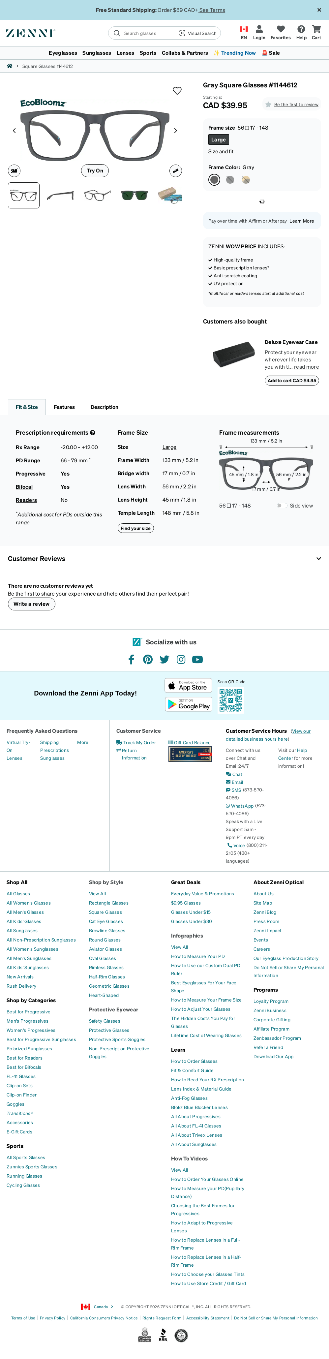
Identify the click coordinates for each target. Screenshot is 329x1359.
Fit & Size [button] (27, 406)
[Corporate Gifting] (272, 1019)
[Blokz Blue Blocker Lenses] (199, 1107)
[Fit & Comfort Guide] (192, 1070)
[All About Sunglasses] (194, 1144)
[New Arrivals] (20, 976)
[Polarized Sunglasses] (29, 1048)
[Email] (234, 782)
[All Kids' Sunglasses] (28, 967)
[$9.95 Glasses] (186, 903)
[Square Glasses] (105, 912)
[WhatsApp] (240, 805)
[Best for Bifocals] (24, 1067)
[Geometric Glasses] (109, 986)
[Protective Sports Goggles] (117, 1039)
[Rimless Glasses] (106, 967)
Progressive (31, 473)
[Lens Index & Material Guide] (201, 1089)
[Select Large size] (218, 139)
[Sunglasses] (52, 758)
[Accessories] (20, 1122)
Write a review (32, 603)
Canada (97, 1307)
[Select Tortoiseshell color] (246, 180)
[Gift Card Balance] (189, 742)
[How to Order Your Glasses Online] (207, 1179)
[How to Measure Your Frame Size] (206, 1000)
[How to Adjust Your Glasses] (200, 1009)
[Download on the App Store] (188, 685)
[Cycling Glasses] (23, 1185)
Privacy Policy (52, 1317)
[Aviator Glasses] (105, 949)
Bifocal (24, 486)
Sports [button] (148, 52)
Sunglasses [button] (96, 52)
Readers (26, 499)
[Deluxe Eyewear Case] (233, 362)
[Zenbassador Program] (277, 1038)
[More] (82, 742)
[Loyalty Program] (271, 1001)
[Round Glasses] (105, 939)
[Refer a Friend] (268, 1047)
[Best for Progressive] (28, 1011)
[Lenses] (14, 758)
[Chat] (234, 774)
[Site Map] (263, 903)
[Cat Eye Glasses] (106, 921)
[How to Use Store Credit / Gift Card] (208, 1283)
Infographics (187, 935)
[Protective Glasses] (109, 1030)
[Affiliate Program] (271, 1029)
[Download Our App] (274, 1056)
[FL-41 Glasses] (21, 1076)
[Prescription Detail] (92, 433)
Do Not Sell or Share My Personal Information (276, 1317)
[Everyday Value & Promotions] (202, 893)
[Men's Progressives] (28, 1021)
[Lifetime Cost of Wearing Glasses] (206, 1035)
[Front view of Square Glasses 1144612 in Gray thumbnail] (24, 195)
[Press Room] (267, 921)
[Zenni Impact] (268, 930)
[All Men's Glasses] (25, 912)
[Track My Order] (136, 742)
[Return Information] (138, 754)
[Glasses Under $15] (191, 912)
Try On (95, 170)
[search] (141, 33)
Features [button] (64, 406)
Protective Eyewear (113, 1009)
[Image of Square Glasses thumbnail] (134, 195)
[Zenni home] (10, 66)
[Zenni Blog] (265, 912)
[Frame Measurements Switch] (282, 505)
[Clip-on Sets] (20, 1085)
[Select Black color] (230, 180)
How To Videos (189, 1158)
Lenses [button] (126, 52)
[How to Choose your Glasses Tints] (208, 1274)
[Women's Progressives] (31, 1030)
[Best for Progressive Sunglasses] (41, 1039)
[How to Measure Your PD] (198, 956)
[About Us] (264, 893)
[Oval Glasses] (102, 958)
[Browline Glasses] (107, 930)
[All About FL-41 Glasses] (196, 1125)
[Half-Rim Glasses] (107, 976)
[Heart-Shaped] (104, 995)
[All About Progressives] (196, 1116)
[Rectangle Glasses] (109, 903)
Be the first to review (296, 104)
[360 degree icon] (14, 171)
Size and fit (220, 151)
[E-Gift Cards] (19, 1131)
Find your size (136, 528)
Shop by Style (106, 882)
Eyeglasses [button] (63, 52)
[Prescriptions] (54, 750)
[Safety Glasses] (104, 1021)
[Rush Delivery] (21, 986)
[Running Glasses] (25, 1176)
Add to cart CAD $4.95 (292, 380)
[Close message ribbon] (319, 10)
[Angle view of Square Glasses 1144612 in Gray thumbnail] (97, 195)
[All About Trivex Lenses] (196, 1135)
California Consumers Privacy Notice (104, 1317)
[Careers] (262, 949)
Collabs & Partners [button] (185, 52)
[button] (197, 33)
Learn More (301, 221)
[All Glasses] (18, 893)
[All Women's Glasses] (29, 903)
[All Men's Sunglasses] (29, 958)
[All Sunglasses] (22, 930)
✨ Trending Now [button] (234, 52)
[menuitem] (164, 52)
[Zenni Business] (270, 1010)
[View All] (97, 893)
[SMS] (233, 789)
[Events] (261, 939)
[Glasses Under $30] (191, 921)
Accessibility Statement (207, 1317)
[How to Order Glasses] (194, 1061)
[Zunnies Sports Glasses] (32, 1166)
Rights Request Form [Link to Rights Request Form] (161, 1317)
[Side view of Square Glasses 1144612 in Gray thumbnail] (60, 195)
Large (170, 446)
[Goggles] (15, 1104)
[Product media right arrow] (175, 130)
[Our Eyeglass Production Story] (286, 958)
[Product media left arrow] (14, 130)
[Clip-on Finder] (22, 1094)
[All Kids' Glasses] (24, 921)
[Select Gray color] (214, 180)
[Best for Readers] (25, 1058)
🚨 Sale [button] (270, 52)
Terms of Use (23, 1317)
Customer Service (138, 730)
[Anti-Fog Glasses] (189, 1098)
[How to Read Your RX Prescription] (207, 1079)
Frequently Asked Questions (42, 730)
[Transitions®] (20, 1113)
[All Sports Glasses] (26, 1157)
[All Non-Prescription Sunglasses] (41, 939)
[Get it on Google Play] (188, 704)
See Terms (212, 9)
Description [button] (104, 406)
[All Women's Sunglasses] (32, 949)
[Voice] (235, 845)
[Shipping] (49, 742)
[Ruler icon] (175, 171)
